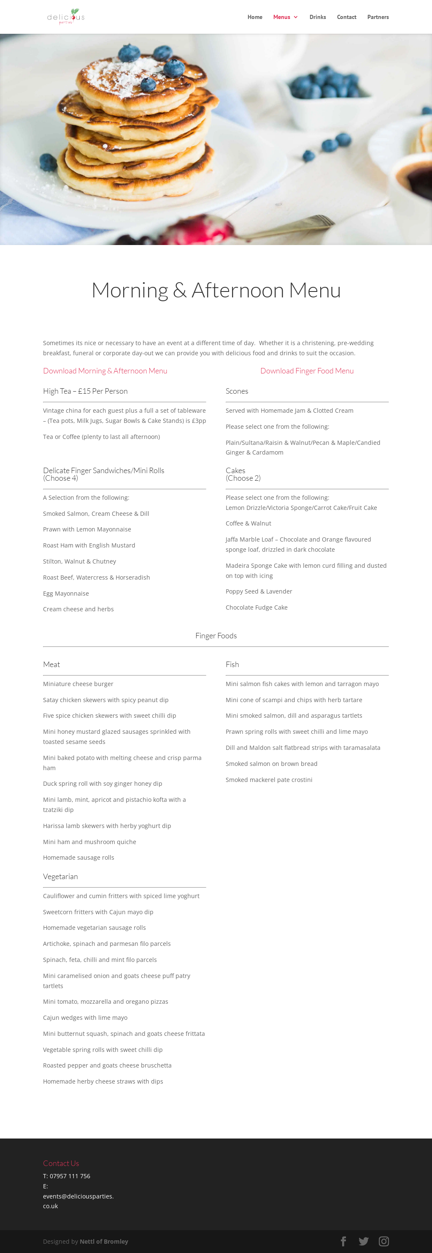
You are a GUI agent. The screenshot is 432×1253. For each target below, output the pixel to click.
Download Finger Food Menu (307, 370)
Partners (378, 17)
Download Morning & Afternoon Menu (105, 370)
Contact (346, 17)
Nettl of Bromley (104, 1241)
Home (255, 17)
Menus (281, 17)
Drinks (318, 17)
